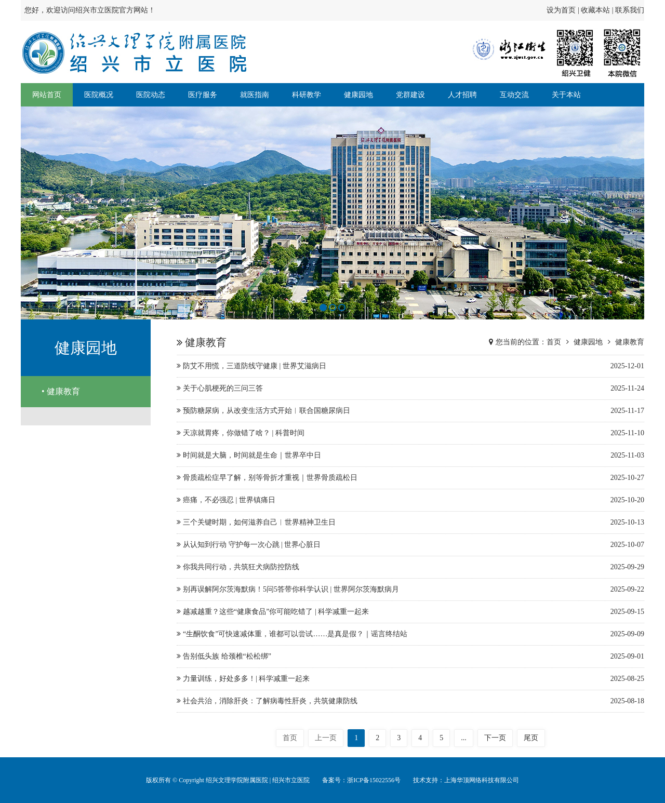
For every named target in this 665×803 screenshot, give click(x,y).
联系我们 (629, 10)
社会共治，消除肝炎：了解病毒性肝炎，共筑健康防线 (410, 701)
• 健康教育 (61, 391)
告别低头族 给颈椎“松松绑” (410, 656)
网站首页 (46, 95)
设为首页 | (564, 10)
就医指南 (254, 95)
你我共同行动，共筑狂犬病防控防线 (410, 567)
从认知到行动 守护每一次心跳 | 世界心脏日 (410, 545)
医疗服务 (202, 95)
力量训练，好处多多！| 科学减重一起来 (410, 679)
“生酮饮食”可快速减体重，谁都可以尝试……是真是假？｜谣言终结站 (410, 634)
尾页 (531, 738)
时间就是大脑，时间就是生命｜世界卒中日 (410, 455)
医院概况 (98, 95)
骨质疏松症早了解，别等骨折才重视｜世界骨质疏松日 (410, 478)
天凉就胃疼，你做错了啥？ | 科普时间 (410, 433)
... (464, 738)
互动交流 (514, 95)
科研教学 (306, 95)
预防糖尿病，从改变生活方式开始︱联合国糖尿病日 (410, 411)
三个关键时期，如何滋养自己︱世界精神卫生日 (410, 522)
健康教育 (629, 342)
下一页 (495, 738)
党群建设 (410, 95)
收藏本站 (595, 10)
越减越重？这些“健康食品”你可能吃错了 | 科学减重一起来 (410, 612)
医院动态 (150, 95)
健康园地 (358, 95)
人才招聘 (462, 95)
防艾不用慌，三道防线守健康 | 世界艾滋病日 (410, 366)
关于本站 (566, 95)
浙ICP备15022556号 (374, 780)
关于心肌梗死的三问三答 (410, 388)
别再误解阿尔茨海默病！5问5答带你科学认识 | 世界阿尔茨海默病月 (410, 589)
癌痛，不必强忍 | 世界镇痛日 (410, 500)
